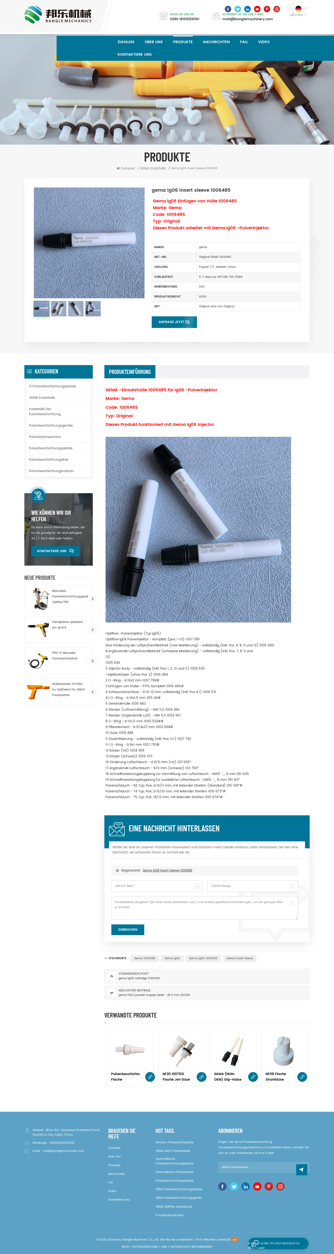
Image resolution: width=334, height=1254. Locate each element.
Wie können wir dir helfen (51, 515)
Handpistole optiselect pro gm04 (67, 625)
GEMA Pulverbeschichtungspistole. (179, 1189)
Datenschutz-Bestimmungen (191, 1247)
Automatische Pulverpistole (174, 1172)
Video (264, 42)
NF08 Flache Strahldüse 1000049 (276, 1076)
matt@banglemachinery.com (247, 19)
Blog (125, 1247)
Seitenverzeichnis (145, 1247)
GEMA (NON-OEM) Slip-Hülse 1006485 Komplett (227, 1076)
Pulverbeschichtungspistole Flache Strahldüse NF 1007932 (125, 1076)
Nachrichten (216, 42)
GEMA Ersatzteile (42, 397)
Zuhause (126, 42)
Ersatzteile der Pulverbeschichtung (45, 411)
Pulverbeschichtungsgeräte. (51, 425)
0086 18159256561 (184, 19)
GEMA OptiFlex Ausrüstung (174, 1207)
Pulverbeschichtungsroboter (51, 471)
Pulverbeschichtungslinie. (49, 459)
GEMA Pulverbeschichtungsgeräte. (179, 1198)
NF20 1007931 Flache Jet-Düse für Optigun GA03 (176, 1076)
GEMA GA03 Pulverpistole (173, 1151)
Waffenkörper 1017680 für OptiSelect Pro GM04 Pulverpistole (68, 689)
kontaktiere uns (135, 55)
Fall (244, 42)
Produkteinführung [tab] (130, 371)
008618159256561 (62, 1143)
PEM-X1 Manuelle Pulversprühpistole (64, 656)
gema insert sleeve (240, 958)
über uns (154, 42)
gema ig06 (172, 958)
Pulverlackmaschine (45, 437)
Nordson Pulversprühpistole (174, 1142)
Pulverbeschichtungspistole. (51, 448)
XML (164, 1247)
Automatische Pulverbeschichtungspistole (174, 1161)
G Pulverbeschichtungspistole (52, 386)
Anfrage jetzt (171, 322)
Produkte (183, 42)
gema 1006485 (144, 958)
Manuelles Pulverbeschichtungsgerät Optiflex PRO (70, 596)
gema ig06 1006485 (203, 958)
